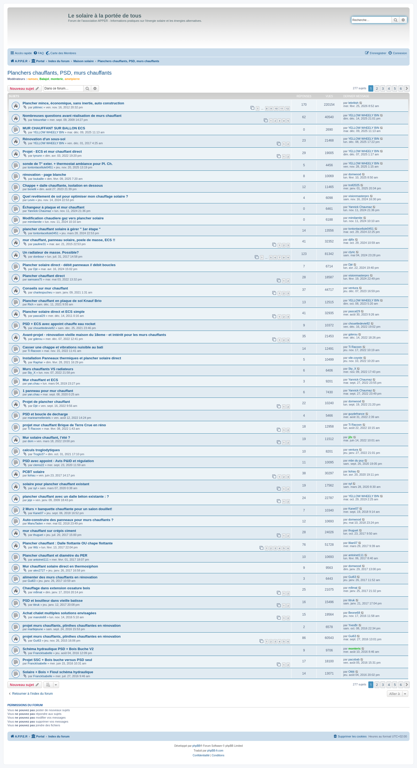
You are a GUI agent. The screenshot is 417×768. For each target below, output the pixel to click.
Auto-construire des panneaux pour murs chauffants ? (68, 520)
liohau (31, 475)
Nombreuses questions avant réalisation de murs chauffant (72, 116)
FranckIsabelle (42, 653)
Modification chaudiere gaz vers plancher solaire (63, 218)
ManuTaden (35, 523)
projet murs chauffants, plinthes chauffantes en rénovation (72, 626)
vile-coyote (355, 357)
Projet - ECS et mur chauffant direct (52, 151)
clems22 (38, 465)
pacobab (354, 659)
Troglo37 (39, 454)
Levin (31, 200)
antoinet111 (41, 559)
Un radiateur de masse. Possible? (51, 252)
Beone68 (354, 612)
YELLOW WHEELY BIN (363, 115)
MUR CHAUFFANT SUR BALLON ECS (54, 128)
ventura (353, 287)
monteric (57, 78)
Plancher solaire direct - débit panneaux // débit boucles (69, 265)
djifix (351, 239)
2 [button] (377, 88)
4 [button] (389, 88)
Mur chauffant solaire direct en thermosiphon (60, 566)
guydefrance (356, 413)
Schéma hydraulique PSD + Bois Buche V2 (58, 649)
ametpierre (72, 78)
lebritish (353, 102)
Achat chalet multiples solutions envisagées (59, 613)
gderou (37, 338)
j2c (350, 437)
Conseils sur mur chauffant (45, 288)
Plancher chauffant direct (44, 276)
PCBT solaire (33, 472)
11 (281, 108)
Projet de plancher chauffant (46, 402)
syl (35, 488)
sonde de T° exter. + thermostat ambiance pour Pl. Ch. (67, 164)
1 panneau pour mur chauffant (48, 391)
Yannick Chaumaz (39, 210)
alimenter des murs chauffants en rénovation (60, 577)
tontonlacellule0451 (40, 167)
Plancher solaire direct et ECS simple (54, 312)
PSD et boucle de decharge (45, 414)
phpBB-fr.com (215, 750)
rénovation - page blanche (44, 175)
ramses (33, 78)
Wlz (35, 547)
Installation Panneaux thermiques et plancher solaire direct (72, 358)
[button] (407, 88)
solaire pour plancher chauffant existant (56, 484)
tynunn (37, 155)
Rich (31, 304)
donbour (38, 256)
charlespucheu (42, 292)
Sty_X (31, 372)
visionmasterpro (358, 196)
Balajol (44, 78)
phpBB (196, 745)
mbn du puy (356, 460)
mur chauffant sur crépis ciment (49, 531)
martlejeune (35, 629)
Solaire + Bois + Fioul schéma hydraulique (58, 672)
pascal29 (39, 315)
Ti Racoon (34, 350)
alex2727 (39, 570)
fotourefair (40, 119)
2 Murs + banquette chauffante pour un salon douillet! (67, 509)
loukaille (38, 178)
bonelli (32, 189)
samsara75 (35, 279)
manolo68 (39, 617)
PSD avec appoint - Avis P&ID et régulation (58, 461)
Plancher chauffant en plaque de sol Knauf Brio (62, 301)
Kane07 (38, 513)
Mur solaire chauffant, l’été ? (46, 438)
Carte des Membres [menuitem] (63, 53)
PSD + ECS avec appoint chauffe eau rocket (59, 324)
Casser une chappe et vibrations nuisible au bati (63, 347)
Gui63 (31, 580)
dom (30, 441)
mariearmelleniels (39, 417)
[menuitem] (38, 53)
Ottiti (351, 671)
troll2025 (354, 185)
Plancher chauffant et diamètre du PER (55, 555)
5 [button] (395, 88)
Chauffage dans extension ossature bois (56, 588)
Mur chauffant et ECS (40, 380)
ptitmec (38, 107)
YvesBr (353, 625)
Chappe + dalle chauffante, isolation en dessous (63, 185)
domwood (354, 174)
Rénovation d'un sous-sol (44, 139)
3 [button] (383, 88)
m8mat (37, 592)
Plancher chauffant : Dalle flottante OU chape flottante (68, 543)
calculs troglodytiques (41, 450)
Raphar (38, 362)
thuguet (38, 534)
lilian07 (352, 542)
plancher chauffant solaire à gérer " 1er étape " (62, 229)
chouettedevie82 (44, 328)
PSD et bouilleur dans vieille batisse (53, 601)
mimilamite (35, 221)
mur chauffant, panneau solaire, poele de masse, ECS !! (69, 240)
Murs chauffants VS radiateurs (48, 369)
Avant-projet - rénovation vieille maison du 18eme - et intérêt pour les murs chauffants (94, 335)
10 (276, 108)
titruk (36, 604)
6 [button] (401, 88)
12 (287, 108)
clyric (351, 252)
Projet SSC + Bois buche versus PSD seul (57, 660)
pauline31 (39, 244)
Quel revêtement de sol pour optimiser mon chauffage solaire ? (75, 196)
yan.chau (34, 383)
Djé (35, 269)
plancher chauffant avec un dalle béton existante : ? (66, 496)
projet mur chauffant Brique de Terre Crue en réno (64, 425)
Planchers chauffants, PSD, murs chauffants (59, 73)
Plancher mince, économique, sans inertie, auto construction (73, 103)
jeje (30, 500)
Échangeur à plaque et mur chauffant (53, 207)
